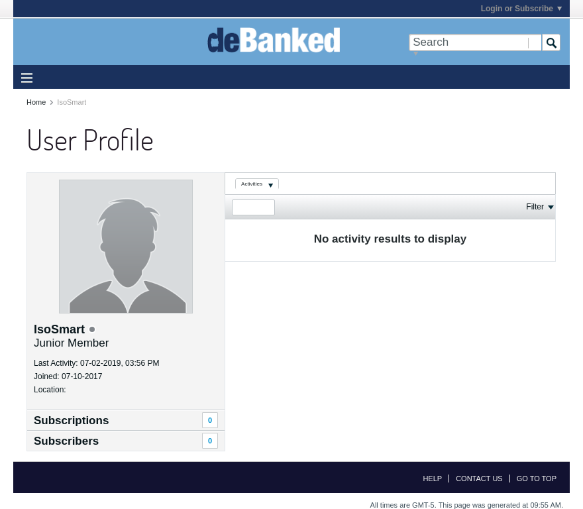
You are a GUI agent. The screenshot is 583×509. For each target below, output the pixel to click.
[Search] (475, 42)
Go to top (536, 478)
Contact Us (479, 478)
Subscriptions (71, 420)
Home (36, 102)
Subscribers (66, 441)
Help (432, 478)
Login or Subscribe (521, 8)
